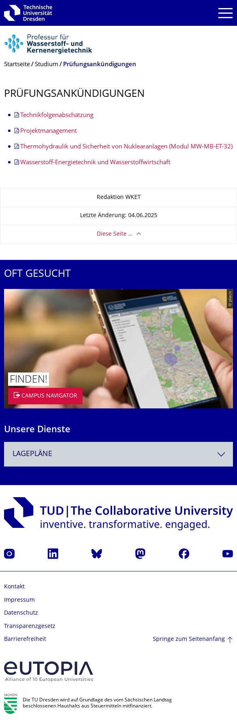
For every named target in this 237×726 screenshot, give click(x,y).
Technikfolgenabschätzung (56, 116)
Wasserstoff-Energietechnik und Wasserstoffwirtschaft (95, 163)
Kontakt (14, 587)
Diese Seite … (115, 234)
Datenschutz (21, 613)
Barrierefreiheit (25, 639)
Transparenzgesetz (29, 626)
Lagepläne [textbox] (32, 454)
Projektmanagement (48, 131)
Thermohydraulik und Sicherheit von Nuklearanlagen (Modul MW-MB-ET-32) (126, 147)
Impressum (19, 600)
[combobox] (118, 454)
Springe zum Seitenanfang (189, 639)
